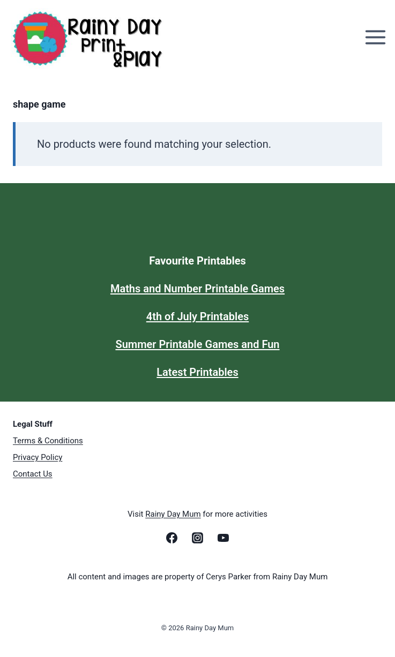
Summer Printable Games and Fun (197, 344)
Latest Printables (197, 372)
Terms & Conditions (48, 440)
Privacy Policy (37, 457)
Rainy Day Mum (172, 514)
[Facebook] (171, 537)
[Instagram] (198, 537)
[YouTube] (223, 537)
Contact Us (33, 474)
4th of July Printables (197, 316)
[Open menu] (377, 37)
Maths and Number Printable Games (197, 288)
